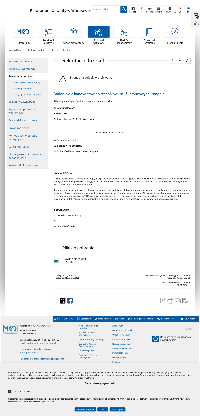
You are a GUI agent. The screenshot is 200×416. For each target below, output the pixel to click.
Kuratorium (117, 328)
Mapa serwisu (104, 320)
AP (74, 142)
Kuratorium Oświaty (55, 10)
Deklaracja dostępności (142, 320)
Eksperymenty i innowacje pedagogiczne (24, 157)
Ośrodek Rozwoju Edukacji (91, 341)
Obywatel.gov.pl (86, 353)
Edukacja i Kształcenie (122, 351)
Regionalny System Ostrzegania (88, 358)
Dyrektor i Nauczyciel (122, 333)
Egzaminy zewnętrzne (21, 103)
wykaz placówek (76, 261)
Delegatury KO (119, 360)
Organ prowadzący (121, 337)
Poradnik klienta (120, 355)
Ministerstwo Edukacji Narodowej (89, 329)
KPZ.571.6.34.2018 (63, 142)
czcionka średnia (180, 61)
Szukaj (123, 9)
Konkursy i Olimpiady (21, 70)
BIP (58, 320)
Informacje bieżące (20, 63)
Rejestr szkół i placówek (23, 167)
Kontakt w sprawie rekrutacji (28, 84)
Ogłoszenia (86, 320)
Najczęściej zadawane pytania (28, 96)
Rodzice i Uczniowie (37, 52)
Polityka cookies (168, 320)
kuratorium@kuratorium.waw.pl (41, 345)
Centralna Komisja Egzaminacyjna (87, 347)
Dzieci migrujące (18, 148)
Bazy (121, 320)
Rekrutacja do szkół (61, 52)
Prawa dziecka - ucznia (22, 122)
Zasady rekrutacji (23, 90)
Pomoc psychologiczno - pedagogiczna (23, 139)
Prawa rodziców (18, 129)
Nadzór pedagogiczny (122, 346)
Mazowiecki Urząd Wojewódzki (87, 336)
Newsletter (190, 320)
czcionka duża (187, 62)
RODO (70, 320)
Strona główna (15, 52)
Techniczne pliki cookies (24, 391)
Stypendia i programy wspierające (22, 112)
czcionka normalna (172, 61)
